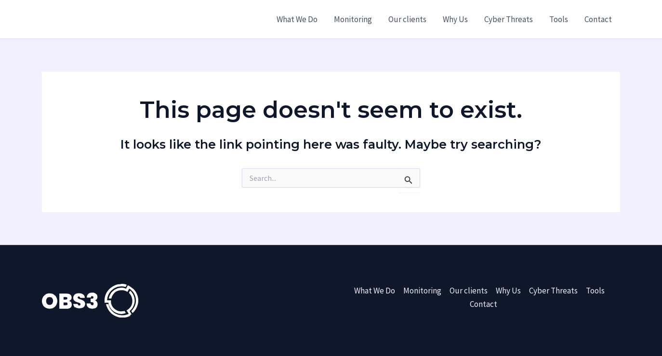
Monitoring (353, 19)
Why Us (455, 19)
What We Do (297, 19)
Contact (598, 19)
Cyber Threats (508, 19)
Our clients (407, 19)
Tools (558, 19)
